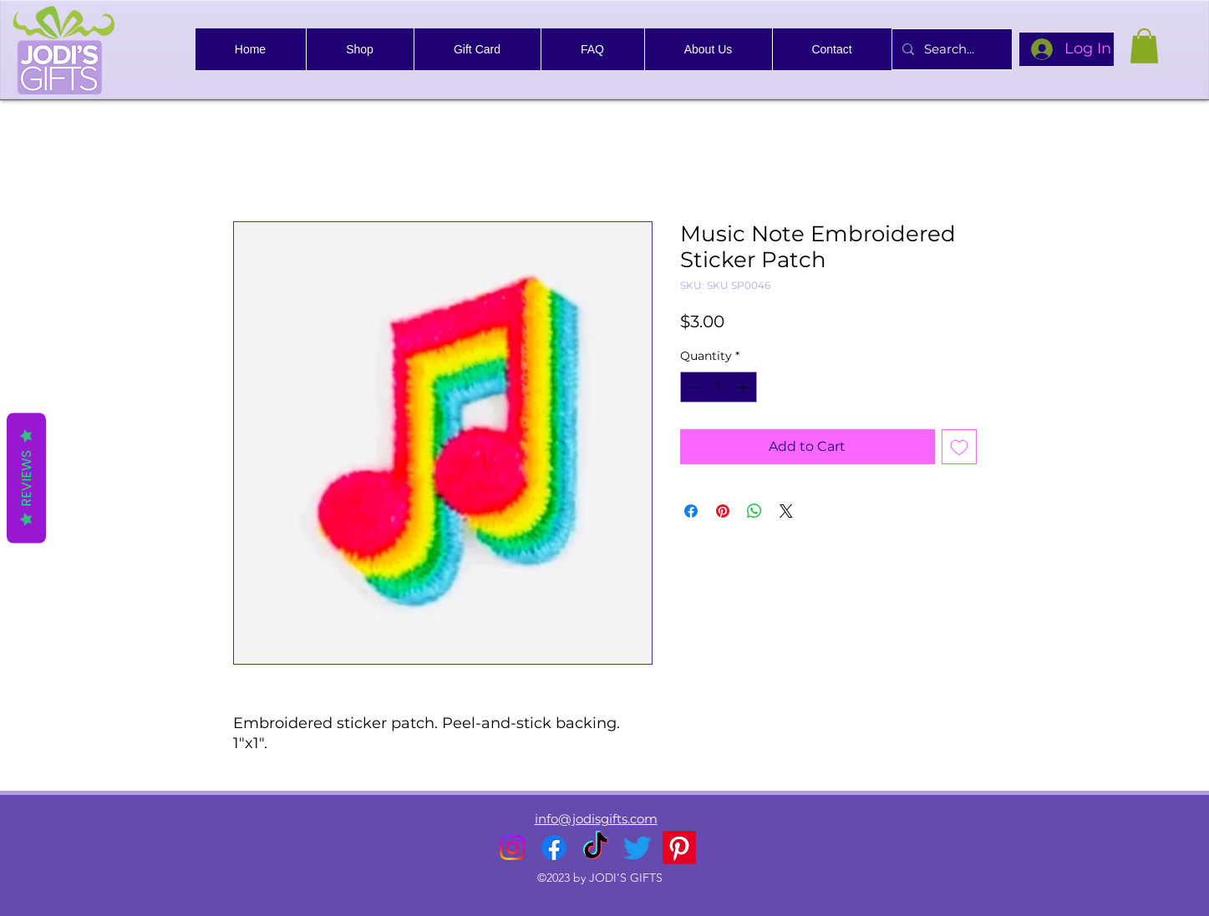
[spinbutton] (719, 387)
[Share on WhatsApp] (754, 511)
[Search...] (950, 49)
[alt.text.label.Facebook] (554, 847)
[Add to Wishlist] (959, 446)
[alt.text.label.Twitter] (637, 847)
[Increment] (744, 387)
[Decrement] (693, 387)
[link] (1144, 45)
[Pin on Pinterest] (723, 511)
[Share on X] (786, 511)
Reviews (26, 477)
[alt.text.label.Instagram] (512, 847)
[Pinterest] (679, 847)
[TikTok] (595, 847)
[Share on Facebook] (691, 511)
